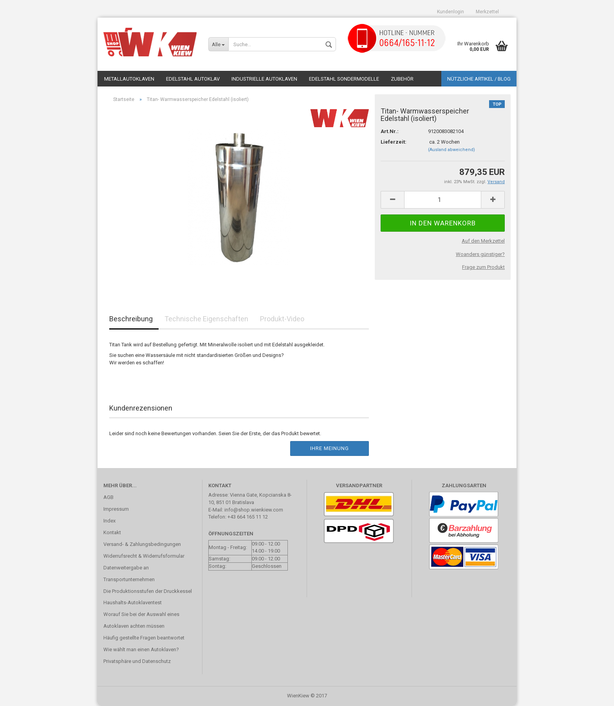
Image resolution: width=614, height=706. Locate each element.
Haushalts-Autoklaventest (132, 602)
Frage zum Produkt (483, 267)
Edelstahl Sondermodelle (344, 79)
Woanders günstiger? (480, 254)
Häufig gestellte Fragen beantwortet (143, 638)
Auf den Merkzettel (483, 241)
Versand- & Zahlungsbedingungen (142, 544)
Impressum (116, 509)
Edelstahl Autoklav (193, 79)
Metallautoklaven (129, 79)
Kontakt (112, 532)
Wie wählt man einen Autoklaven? (141, 649)
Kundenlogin (450, 11)
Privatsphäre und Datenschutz (137, 661)
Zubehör (402, 79)
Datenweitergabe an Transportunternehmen (129, 573)
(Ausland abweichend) (451, 149)
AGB (108, 497)
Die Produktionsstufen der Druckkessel (147, 591)
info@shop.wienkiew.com (253, 510)
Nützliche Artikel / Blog (479, 79)
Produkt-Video (282, 319)
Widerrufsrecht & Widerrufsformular (143, 556)
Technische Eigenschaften (206, 319)
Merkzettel (487, 11)
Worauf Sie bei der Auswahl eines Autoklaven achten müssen (141, 620)
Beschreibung (131, 319)
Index (109, 521)
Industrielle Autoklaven (264, 79)
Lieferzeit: (393, 142)
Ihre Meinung (329, 448)
